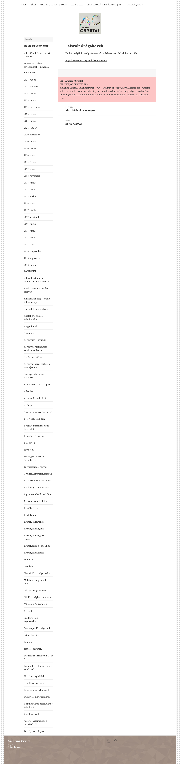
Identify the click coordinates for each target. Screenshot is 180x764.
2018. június (30, 182)
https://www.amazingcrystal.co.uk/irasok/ (86, 60)
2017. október (31, 210)
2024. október (31, 86)
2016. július (30, 265)
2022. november (32, 107)
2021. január (30, 127)
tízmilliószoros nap (34, 683)
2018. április (30, 196)
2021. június (30, 120)
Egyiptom (29, 449)
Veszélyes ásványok (34, 731)
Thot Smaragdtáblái (34, 676)
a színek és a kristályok (36, 308)
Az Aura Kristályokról (35, 398)
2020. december (32, 134)
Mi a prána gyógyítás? (35, 590)
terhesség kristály (33, 648)
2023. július (30, 100)
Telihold (28, 641)
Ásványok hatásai (33, 357)
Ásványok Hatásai (49, 5)
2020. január (30, 155)
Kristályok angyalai (34, 528)
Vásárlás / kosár (135, 5)
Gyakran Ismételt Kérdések (38, 473)
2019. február (31, 162)
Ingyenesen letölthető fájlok (38, 494)
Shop (23, 5)
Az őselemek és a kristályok (38, 411)
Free (121, 5)
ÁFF (108, 743)
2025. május (30, 79)
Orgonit (28, 611)
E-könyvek (29, 442)
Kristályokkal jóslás (34, 552)
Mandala (28, 566)
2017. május (30, 237)
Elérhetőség (77, 5)
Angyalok (29, 333)
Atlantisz (28, 391)
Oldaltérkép (112, 740)
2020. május (30, 148)
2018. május (30, 189)
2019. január (30, 168)
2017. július (30, 223)
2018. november (32, 175)
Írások (33, 5)
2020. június (30, 141)
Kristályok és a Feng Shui (37, 545)
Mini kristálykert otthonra (37, 597)
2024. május (30, 93)
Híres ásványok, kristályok (37, 480)
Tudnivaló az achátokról (36, 689)
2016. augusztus (32, 258)
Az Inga (28, 405)
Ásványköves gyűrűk (35, 339)
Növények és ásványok (35, 604)
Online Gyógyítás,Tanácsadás (101, 5)
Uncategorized (31, 714)
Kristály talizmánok (34, 521)
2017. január (30, 244)
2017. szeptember (33, 217)
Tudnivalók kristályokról (37, 696)
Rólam (64, 5)
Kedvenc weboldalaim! (35, 501)
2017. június (30, 230)
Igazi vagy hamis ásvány (36, 487)
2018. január (30, 203)
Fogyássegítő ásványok (35, 466)
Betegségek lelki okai (34, 418)
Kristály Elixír (31, 508)
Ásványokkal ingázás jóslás (38, 384)
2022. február (31, 114)
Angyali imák (31, 326)
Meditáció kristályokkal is (37, 573)
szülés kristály (31, 635)
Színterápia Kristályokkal (37, 628)
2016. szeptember (33, 251)
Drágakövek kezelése (35, 435)
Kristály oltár (30, 514)
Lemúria (28, 559)
